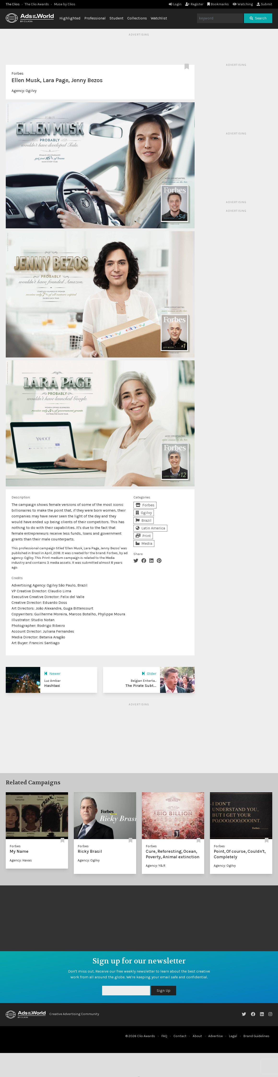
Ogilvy (31, 90)
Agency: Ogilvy (89, 860)
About (197, 1036)
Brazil (143, 520)
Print (143, 535)
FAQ (164, 1036)
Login (175, 4)
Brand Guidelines (256, 1036)
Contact (180, 1036)
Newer (52, 673)
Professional (95, 18)
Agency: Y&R (155, 866)
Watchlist (159, 18)
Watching (243, 4)
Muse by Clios (64, 4)
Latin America (150, 528)
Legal (233, 1036)
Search (258, 18)
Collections (137, 18)
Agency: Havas (21, 860)
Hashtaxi (52, 685)
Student (116, 18)
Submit (264, 4)
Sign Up (163, 990)
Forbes (17, 73)
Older (149, 673)
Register (194, 4)
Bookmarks (218, 4)
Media (144, 543)
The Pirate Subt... (141, 685)
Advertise (215, 1036)
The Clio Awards (37, 4)
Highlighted (70, 18)
